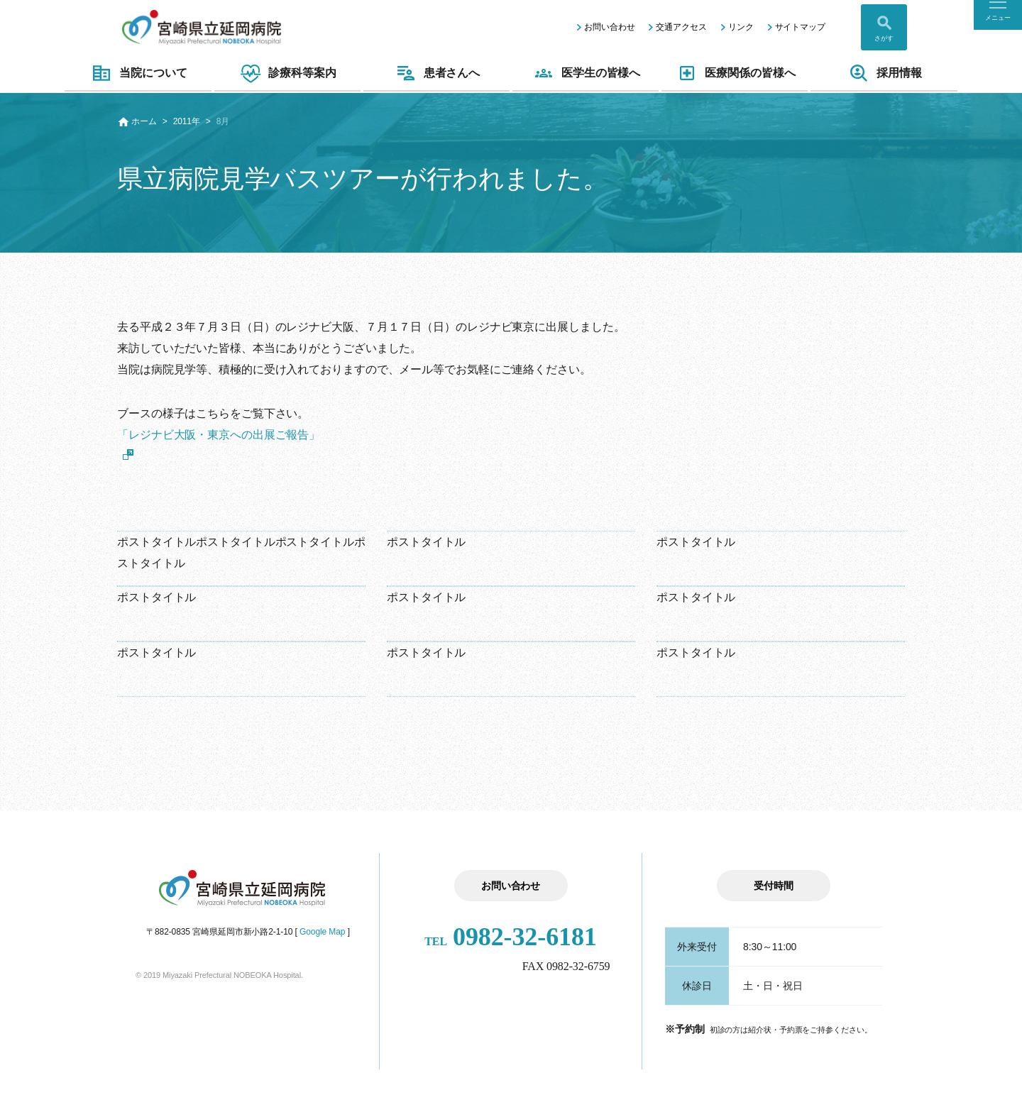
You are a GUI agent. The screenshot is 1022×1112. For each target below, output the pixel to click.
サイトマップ (800, 27)
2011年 (186, 121)
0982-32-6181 (510, 937)
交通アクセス (681, 27)
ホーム (144, 121)
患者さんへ (436, 73)
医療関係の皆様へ (734, 73)
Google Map (322, 932)
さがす (884, 38)
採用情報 (884, 73)
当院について (138, 73)
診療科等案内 (287, 73)
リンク (741, 27)
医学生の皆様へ (585, 73)
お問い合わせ (609, 27)
